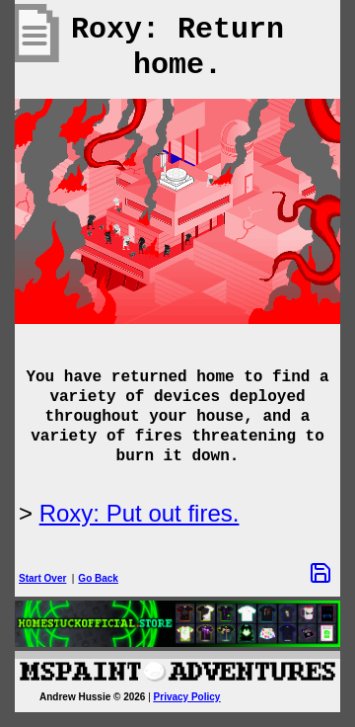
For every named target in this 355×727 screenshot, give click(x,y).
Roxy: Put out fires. (139, 513)
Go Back (98, 578)
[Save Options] (320, 573)
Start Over (42, 578)
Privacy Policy (187, 696)
